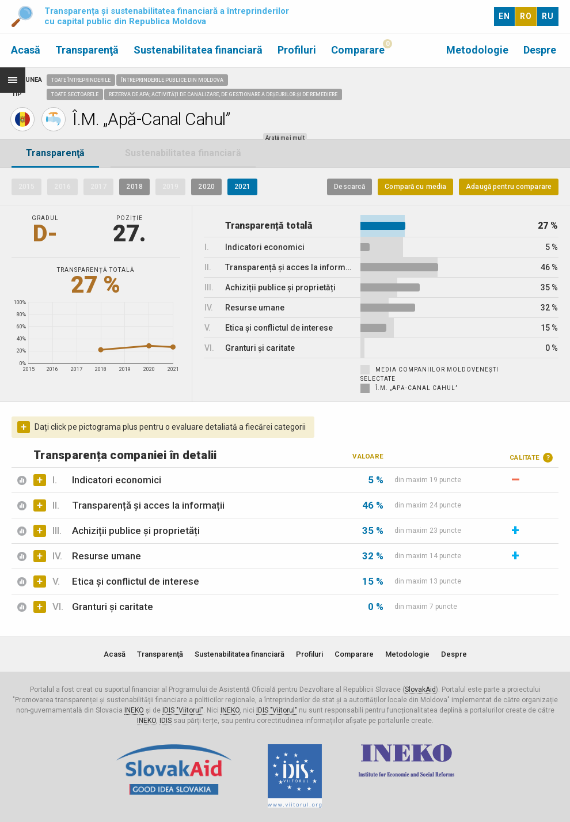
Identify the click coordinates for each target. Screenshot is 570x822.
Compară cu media (415, 187)
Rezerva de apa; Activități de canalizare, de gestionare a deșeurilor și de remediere (223, 94)
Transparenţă (87, 50)
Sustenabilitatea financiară (198, 50)
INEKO (134, 710)
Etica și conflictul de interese (135, 581)
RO (526, 16)
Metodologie (477, 50)
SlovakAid (420, 689)
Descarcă (349, 187)
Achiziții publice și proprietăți (136, 530)
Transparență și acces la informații (148, 505)
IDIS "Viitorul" (182, 710)
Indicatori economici (116, 480)
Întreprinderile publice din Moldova (172, 80)
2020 (206, 187)
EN (504, 16)
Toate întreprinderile (81, 80)
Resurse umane (106, 556)
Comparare (358, 50)
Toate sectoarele (74, 94)
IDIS (165, 721)
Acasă (25, 50)
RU (548, 16)
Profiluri (297, 50)
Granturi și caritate (112, 606)
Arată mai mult (285, 138)
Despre (539, 50)
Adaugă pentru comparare (509, 187)
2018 (134, 187)
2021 (242, 187)
